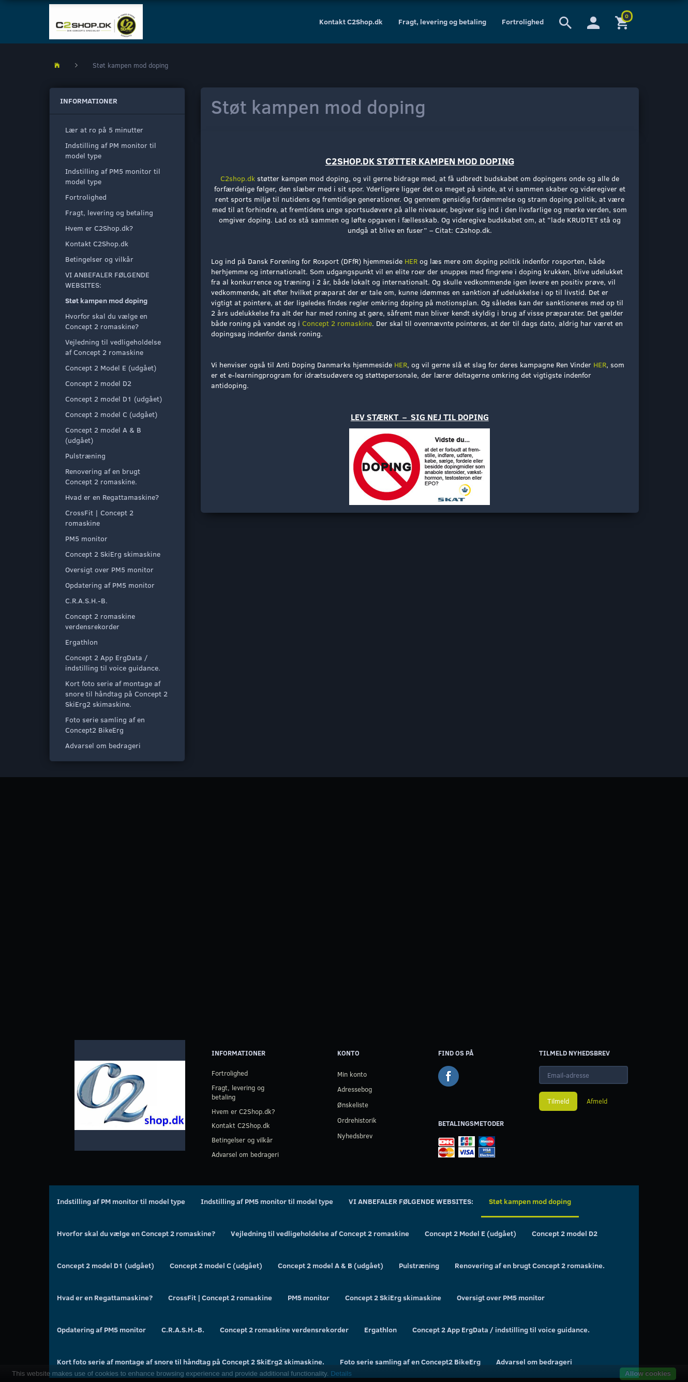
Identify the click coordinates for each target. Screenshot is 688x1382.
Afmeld (597, 1101)
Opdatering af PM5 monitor (110, 585)
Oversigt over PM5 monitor (109, 569)
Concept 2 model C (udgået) (111, 414)
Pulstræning (85, 455)
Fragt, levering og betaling (442, 21)
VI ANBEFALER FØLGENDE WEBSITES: (107, 280)
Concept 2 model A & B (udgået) (103, 435)
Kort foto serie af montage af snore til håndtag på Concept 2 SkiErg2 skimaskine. (116, 693)
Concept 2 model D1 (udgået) (113, 399)
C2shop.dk (237, 178)
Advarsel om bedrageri (103, 745)
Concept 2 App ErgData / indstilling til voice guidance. (112, 662)
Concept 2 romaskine (337, 323)
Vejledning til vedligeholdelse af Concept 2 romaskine (113, 347)
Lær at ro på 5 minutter (104, 130)
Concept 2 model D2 (98, 383)
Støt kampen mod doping (106, 300)
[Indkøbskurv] (623, 21)
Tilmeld (558, 1101)
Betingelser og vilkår (99, 259)
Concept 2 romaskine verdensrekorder (100, 621)
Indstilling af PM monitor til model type (110, 150)
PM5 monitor (86, 538)
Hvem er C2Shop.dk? (99, 228)
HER (411, 261)
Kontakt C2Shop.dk (351, 21)
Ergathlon (81, 642)
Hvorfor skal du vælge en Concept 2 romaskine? (106, 321)
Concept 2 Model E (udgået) (110, 368)
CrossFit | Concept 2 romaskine (99, 518)
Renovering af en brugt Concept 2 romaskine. (102, 476)
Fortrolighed (523, 21)
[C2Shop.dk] (96, 21)
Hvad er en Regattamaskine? (112, 497)
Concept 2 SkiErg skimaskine (112, 554)
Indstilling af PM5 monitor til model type (112, 176)
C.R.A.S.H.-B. (86, 600)
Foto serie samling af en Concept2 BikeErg (105, 725)
